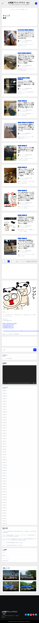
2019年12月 (5, 491)
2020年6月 (5, 475)
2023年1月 (5, 409)
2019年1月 (4, 521)
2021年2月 (5, 454)
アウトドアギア (6, 585)
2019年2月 (5, 518)
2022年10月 (5, 411)
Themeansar (27, 621)
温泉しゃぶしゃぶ (21, 40)
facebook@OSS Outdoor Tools (8, 327)
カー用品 (23, 77)
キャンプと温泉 (11, 575)
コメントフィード (6, 558)
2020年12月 (5, 459)
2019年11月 (5, 494)
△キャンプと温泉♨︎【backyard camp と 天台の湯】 (12, 545)
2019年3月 (5, 515)
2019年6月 (5, 507)
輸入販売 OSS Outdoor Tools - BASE (10, 323)
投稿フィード (5, 555)
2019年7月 (5, 505)
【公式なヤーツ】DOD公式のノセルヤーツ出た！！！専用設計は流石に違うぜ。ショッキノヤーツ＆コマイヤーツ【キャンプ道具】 (26, 220)
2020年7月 (5, 473)
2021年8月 (5, 438)
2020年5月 (5, 478)
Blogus (22, 621)
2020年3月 (5, 483)
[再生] (3, 383)
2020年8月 (5, 470)
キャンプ (23, 53)
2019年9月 (5, 499)
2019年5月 (5, 510)
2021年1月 (4, 457)
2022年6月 (5, 417)
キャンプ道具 (29, 53)
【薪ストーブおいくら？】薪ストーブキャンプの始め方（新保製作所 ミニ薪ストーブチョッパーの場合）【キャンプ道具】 (26, 172)
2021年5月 (5, 446)
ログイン (4, 552)
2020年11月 (5, 462)
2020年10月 (5, 465)
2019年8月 (5, 502)
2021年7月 (5, 441)
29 (17, 261)
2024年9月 (5, 398)
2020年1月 (5, 489)
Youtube (19, 53)
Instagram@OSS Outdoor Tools (8, 324)
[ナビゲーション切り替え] (2, 3)
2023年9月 (5, 406)
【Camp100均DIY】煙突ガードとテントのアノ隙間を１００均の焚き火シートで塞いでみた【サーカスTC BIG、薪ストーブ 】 (26, 127)
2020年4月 (5, 481)
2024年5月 (5, 401)
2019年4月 (5, 513)
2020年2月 (5, 486)
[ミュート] (33, 383)
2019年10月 (5, 497)
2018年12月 (5, 523)
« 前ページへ (29, 261)
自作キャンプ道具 (30, 122)
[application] (19, 374)
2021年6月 (5, 443)
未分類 (16, 575)
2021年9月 (5, 435)
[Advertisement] (23, 18)
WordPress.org (5, 560)
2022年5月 (5, 419)
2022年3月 (5, 425)
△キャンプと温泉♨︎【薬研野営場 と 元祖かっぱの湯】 (13, 542)
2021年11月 (5, 433)
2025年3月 (5, 393)
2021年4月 (5, 449)
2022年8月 (5, 414)
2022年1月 (5, 430)
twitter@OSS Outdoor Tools (8, 326)
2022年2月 (5, 427)
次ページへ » (34, 261)
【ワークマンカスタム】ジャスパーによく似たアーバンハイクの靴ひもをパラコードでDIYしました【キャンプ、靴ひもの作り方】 (26, 35)
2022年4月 (5, 422)
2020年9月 (5, 467)
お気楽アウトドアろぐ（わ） (19, 3)
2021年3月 (5, 451)
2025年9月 (5, 390)
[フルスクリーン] (35, 383)
